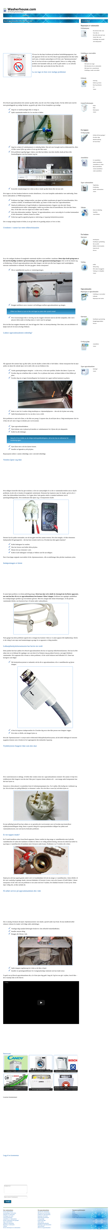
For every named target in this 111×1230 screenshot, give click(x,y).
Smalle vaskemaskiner (98, 189)
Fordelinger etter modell (98, 39)
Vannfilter (95, 212)
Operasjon (84, 237)
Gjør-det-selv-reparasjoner (43, 1211)
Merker (26, 15)
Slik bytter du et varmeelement (91, 68)
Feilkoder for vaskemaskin (9, 1214)
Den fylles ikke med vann (99, 35)
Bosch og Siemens (97, 85)
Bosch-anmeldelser (97, 166)
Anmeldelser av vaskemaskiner (10, 1219)
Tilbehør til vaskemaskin (8, 1223)
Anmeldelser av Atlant (98, 164)
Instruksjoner (96, 239)
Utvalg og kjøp (85, 132)
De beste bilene (96, 141)
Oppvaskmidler (41, 1226)
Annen (94, 89)
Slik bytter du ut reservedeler (44, 1213)
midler (94, 264)
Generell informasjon (87, 103)
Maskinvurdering (97, 139)
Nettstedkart (75, 1214)
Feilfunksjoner (85, 28)
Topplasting (95, 185)
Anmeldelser (84, 157)
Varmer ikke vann (97, 37)
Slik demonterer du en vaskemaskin (92, 66)
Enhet (94, 105)
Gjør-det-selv (96, 248)
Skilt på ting (96, 266)
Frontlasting (96, 187)
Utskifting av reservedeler (88, 53)
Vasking (83, 262)
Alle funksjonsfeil (97, 41)
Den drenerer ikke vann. (98, 30)
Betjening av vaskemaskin (9, 1224)
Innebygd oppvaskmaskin (43, 1223)
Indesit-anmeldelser (97, 162)
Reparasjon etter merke (98, 298)
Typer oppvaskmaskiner (88, 366)
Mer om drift (96, 244)
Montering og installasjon (43, 1217)
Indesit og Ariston (97, 82)
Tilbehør (83, 207)
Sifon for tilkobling (97, 210)
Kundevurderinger (42, 1220)
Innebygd (95, 369)
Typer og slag (41, 1221)
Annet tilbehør (96, 214)
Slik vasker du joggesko (98, 269)
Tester (73, 1211)
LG (93, 87)
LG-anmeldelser (97, 160)
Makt (94, 107)
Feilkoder (83, 78)
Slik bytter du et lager (89, 64)
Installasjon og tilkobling (99, 241)
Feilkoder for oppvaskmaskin (44, 1214)
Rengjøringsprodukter (98, 321)
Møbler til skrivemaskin (98, 246)
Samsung (95, 80)
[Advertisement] (41, 36)
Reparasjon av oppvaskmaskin (89, 291)
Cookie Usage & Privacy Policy (79, 1217)
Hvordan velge (96, 137)
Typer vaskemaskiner (87, 182)
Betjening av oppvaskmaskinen (44, 1224)
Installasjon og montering (99, 319)
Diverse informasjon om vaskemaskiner (11, 1227)
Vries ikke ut (96, 33)
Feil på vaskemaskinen (8, 1211)
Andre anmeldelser (97, 171)
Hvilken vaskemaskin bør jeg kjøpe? (11, 1220)
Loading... (6, 982)
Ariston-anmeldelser (98, 168)
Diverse (95, 250)
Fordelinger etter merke (8, 1216)
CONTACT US (75, 1216)
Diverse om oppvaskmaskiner (44, 1227)
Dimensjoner (96, 110)
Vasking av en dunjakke (98, 271)
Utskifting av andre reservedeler (92, 70)
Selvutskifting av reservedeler (9, 1213)
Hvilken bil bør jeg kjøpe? (99, 135)
